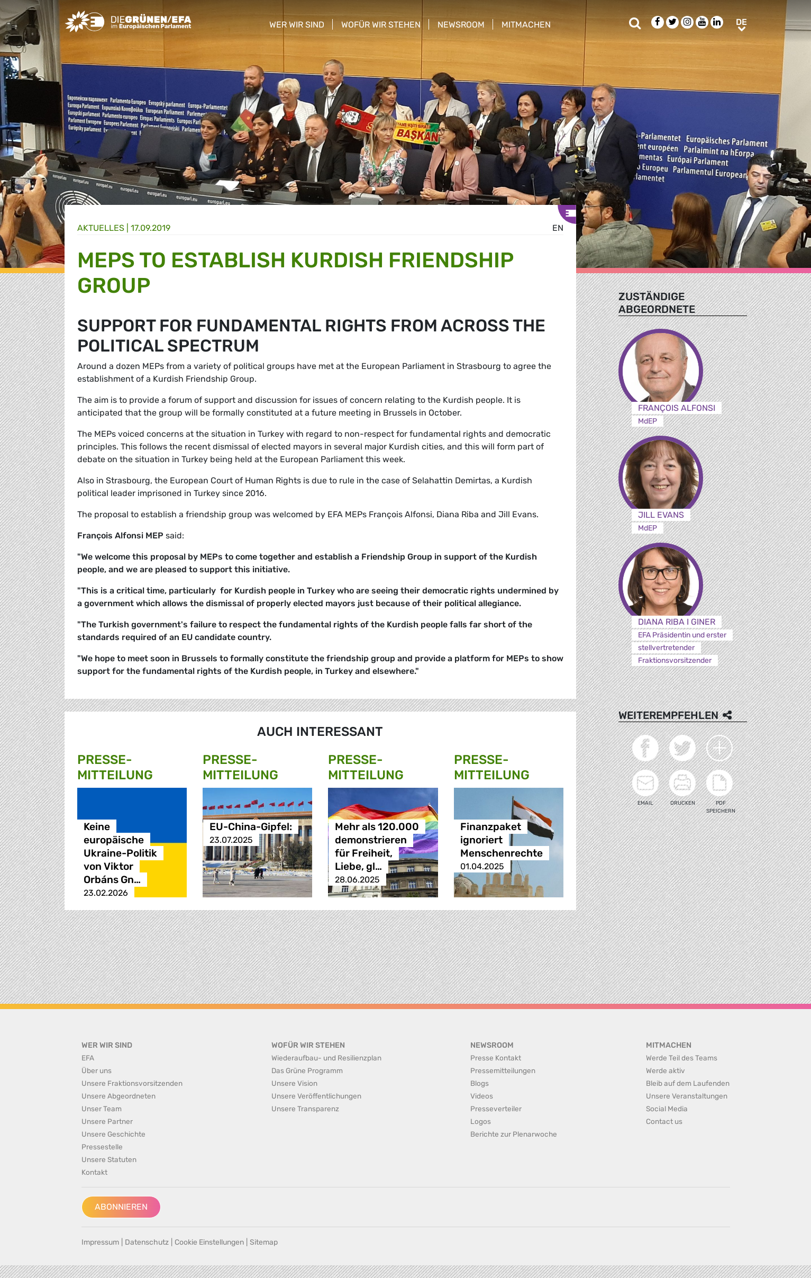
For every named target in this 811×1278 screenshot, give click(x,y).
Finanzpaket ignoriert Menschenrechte (501, 840)
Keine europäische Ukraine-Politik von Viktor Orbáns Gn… (120, 853)
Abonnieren (121, 1207)
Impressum (100, 1242)
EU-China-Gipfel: (250, 827)
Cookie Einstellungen (209, 1242)
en (557, 228)
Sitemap (264, 1242)
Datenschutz (147, 1242)
